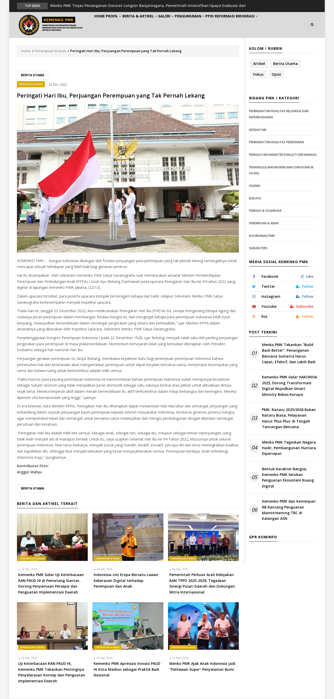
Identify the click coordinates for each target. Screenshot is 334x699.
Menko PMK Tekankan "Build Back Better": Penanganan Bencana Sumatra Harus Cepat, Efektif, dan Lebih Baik (289, 353)
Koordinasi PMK (262, 236)
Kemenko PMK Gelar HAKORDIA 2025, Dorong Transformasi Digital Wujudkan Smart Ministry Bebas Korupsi (289, 386)
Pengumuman (211, 25)
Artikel (259, 63)
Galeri (183, 25)
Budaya (255, 198)
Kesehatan (257, 130)
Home (102, 25)
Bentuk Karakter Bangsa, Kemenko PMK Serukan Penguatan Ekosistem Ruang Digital (288, 478)
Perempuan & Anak (50, 51)
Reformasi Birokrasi (267, 25)
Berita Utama (32, 75)
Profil (122, 25)
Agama (254, 186)
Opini (276, 74)
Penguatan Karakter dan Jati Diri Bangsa (283, 155)
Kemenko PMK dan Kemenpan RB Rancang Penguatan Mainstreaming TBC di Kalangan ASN (289, 510)
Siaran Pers (258, 248)
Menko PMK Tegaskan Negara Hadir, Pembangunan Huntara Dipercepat (289, 448)
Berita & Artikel (152, 25)
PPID (236, 25)
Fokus (258, 74)
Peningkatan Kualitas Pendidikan (276, 142)
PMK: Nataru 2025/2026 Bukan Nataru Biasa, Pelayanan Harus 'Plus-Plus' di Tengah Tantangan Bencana (289, 418)
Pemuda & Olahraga (265, 211)
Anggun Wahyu (29, 472)
